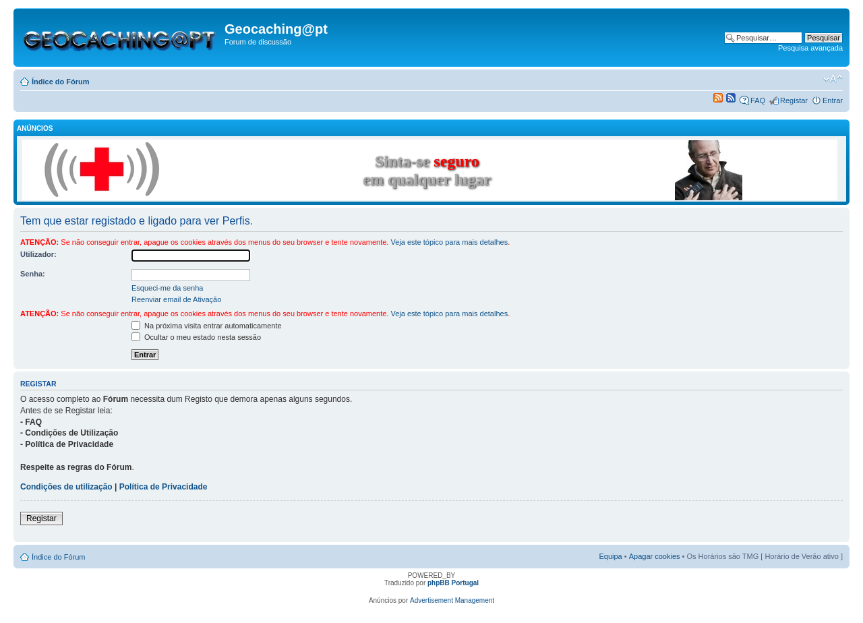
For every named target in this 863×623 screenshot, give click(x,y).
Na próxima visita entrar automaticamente (206, 326)
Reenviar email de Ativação (176, 299)
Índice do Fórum (61, 82)
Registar (794, 100)
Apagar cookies (654, 556)
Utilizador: (38, 254)
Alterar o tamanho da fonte (833, 79)
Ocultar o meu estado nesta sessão (196, 337)
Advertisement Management (452, 600)
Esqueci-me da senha (167, 288)
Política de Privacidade (163, 487)
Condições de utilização (66, 487)
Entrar (833, 100)
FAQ (757, 100)
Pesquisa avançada (810, 48)
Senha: (32, 274)
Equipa (610, 556)
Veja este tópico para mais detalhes (449, 242)
